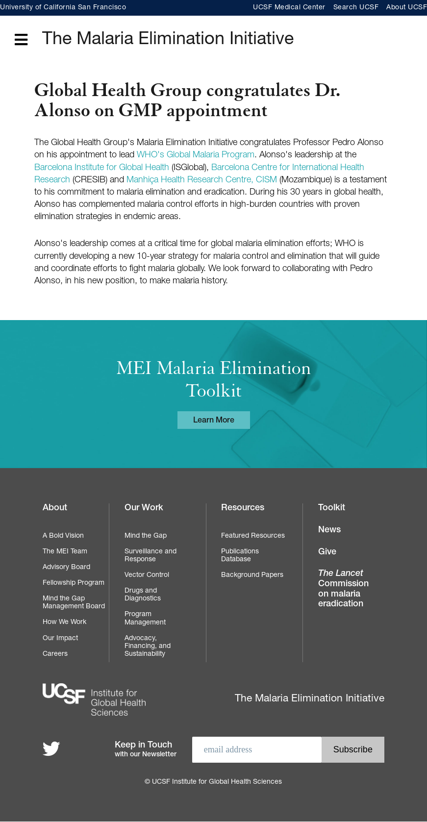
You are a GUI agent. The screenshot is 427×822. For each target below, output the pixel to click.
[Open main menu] (21, 40)
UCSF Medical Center (289, 7)
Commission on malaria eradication (343, 589)
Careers (55, 654)
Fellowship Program (73, 583)
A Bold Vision (63, 536)
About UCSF (406, 7)
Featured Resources (253, 536)
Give (327, 552)
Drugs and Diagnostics (143, 595)
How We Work (64, 622)
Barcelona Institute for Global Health (101, 168)
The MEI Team (65, 551)
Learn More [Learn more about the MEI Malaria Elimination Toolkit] (213, 421)
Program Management (145, 618)
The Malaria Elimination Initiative (168, 40)
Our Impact (60, 638)
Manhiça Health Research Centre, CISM (201, 180)
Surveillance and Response (150, 555)
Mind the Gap (146, 536)
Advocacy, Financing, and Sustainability (148, 646)
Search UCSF (356, 7)
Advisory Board (66, 567)
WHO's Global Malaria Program (195, 155)
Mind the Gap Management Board (74, 603)
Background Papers (252, 575)
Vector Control (147, 575)
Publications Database (240, 555)
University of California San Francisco (63, 7)
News (329, 530)
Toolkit (331, 508)
